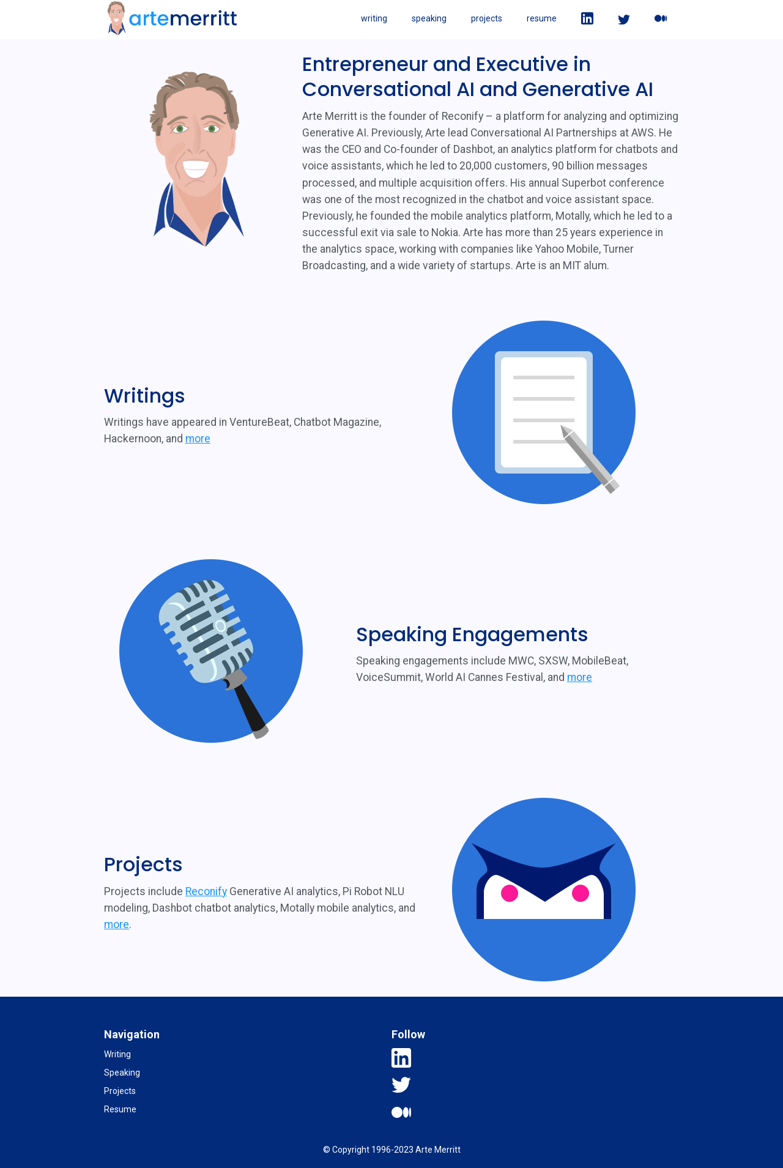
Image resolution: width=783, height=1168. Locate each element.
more (197, 439)
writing (374, 18)
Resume (120, 1109)
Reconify (206, 891)
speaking (429, 18)
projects (486, 18)
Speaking (122, 1072)
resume (542, 18)
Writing (117, 1054)
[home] (172, 18)
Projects (120, 1091)
